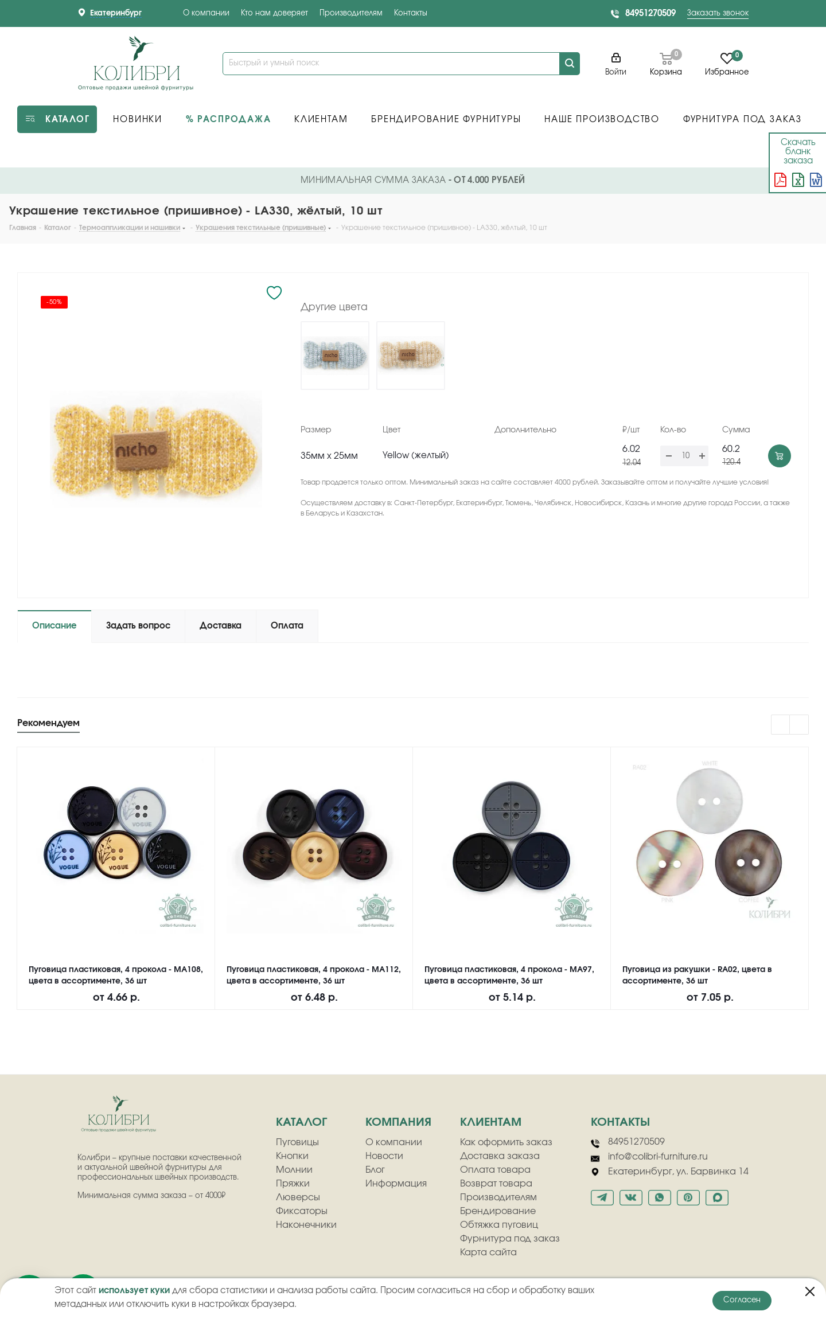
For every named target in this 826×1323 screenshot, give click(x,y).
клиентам (490, 1122)
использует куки (134, 1290)
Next (799, 725)
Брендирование (498, 1211)
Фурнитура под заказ (510, 1238)
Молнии (294, 1169)
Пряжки (293, 1183)
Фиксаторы (302, 1211)
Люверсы (298, 1197)
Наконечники (306, 1225)
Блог (375, 1169)
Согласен (742, 1300)
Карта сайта (488, 1252)
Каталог (301, 1122)
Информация (396, 1183)
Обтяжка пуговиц (499, 1225)
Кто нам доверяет (274, 13)
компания (398, 1122)
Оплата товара (495, 1169)
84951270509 (650, 13)
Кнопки (292, 1156)
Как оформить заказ (506, 1142)
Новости (384, 1156)
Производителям (351, 13)
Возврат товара (496, 1183)
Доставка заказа (500, 1156)
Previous (781, 725)
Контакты (410, 13)
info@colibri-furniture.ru (649, 1157)
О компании (206, 13)
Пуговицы (297, 1142)
